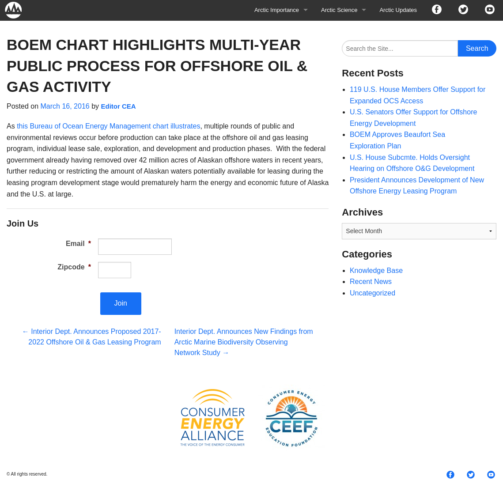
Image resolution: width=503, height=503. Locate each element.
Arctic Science (339, 10)
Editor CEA (118, 106)
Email (78, 243)
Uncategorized (372, 293)
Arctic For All (17, 10)
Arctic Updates (398, 10)
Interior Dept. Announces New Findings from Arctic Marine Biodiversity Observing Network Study (243, 342)
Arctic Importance (276, 10)
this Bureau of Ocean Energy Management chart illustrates (108, 126)
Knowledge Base (376, 270)
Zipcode (74, 267)
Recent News (371, 281)
